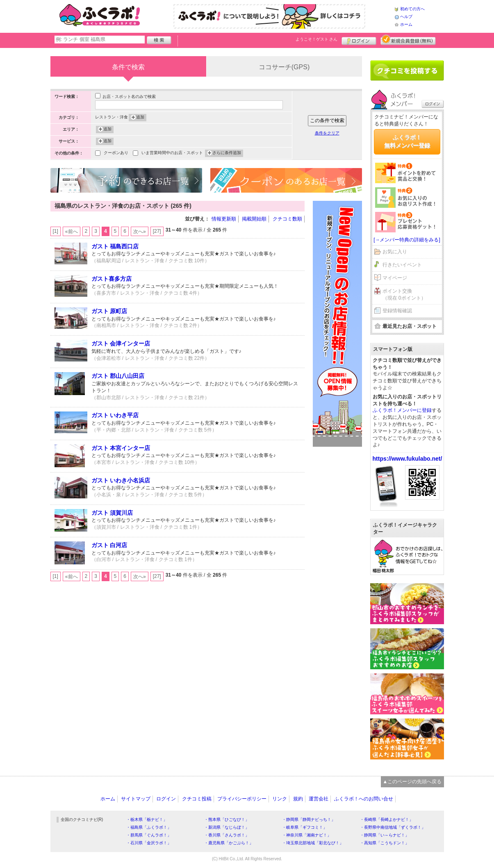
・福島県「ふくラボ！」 (148, 827)
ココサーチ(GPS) (284, 67)
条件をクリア (327, 133)
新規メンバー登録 (408, 39)
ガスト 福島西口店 (115, 246)
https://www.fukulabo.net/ (407, 458)
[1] (55, 231)
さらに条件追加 (226, 153)
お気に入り (394, 252)
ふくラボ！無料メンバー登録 (407, 141)
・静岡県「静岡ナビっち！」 (308, 819)
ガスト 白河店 (109, 545)
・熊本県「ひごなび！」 (226, 819)
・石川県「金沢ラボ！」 (148, 843)
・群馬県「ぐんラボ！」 (148, 835)
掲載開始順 (254, 219)
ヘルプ (406, 16)
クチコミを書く (407, 70)
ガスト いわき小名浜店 (120, 480)
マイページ (394, 278)
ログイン (358, 39)
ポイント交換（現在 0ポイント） (404, 294)
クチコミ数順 (287, 219)
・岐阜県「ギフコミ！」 (304, 827)
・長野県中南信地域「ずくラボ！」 (393, 827)
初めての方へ (412, 9)
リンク (279, 799)
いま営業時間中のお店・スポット (172, 153)
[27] (157, 231)
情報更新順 (224, 219)
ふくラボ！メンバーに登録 (402, 410)
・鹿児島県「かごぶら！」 (228, 843)
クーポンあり (116, 153)
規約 (298, 799)
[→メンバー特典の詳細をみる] (406, 240)
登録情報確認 (397, 311)
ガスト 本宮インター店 (120, 448)
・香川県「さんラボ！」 (226, 835)
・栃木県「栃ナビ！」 (146, 819)
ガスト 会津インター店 (120, 343)
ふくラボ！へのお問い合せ (363, 799)
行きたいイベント (402, 265)
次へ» (139, 231)
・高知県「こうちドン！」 (384, 843)
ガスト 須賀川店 (112, 512)
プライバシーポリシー (241, 799)
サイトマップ (135, 799)
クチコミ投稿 (197, 799)
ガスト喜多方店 (111, 278)
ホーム (406, 24)
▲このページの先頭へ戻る (412, 781)
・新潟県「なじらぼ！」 (226, 827)
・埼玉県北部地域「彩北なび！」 (313, 843)
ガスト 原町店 (109, 311)
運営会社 (318, 799)
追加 (140, 117)
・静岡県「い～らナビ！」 (384, 835)
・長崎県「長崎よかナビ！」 (386, 819)
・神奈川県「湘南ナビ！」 (306, 835)
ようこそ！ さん (317, 39)
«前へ (71, 231)
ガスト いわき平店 (115, 415)
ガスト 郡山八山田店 (118, 376)
